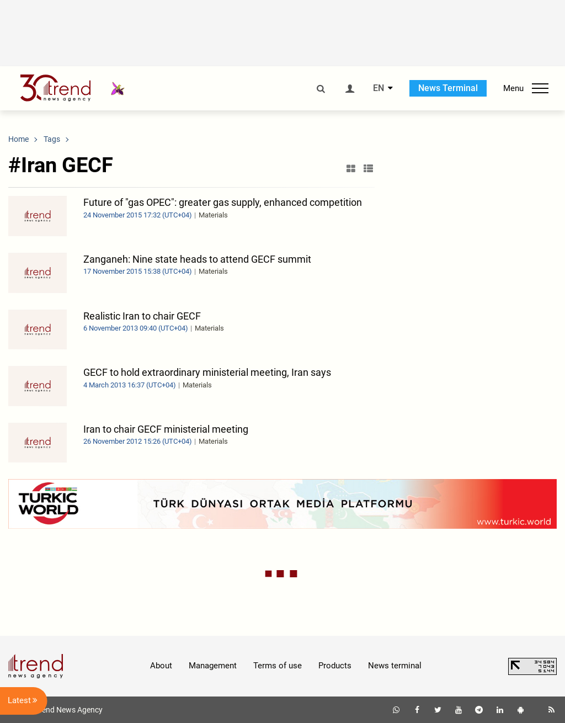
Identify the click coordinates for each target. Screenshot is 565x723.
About (161, 666)
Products (334, 666)
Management (213, 666)
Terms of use (277, 666)
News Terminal (448, 88)
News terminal (395, 666)
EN (378, 88)
